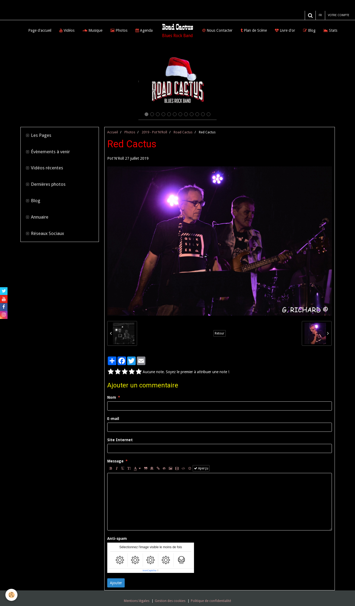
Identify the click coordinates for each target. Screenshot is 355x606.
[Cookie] (11, 595)
